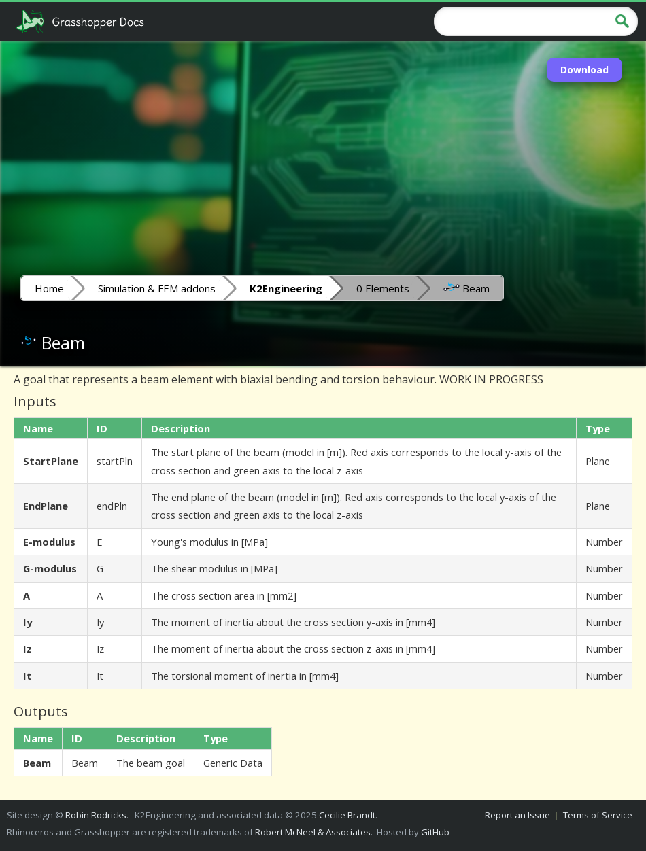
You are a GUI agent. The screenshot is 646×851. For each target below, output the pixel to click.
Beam (466, 287)
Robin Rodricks (95, 815)
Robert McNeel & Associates (313, 832)
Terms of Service (597, 815)
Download (584, 69)
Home (49, 288)
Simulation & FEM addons (157, 288)
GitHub (435, 832)
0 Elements (382, 288)
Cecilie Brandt (347, 815)
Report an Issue (517, 815)
